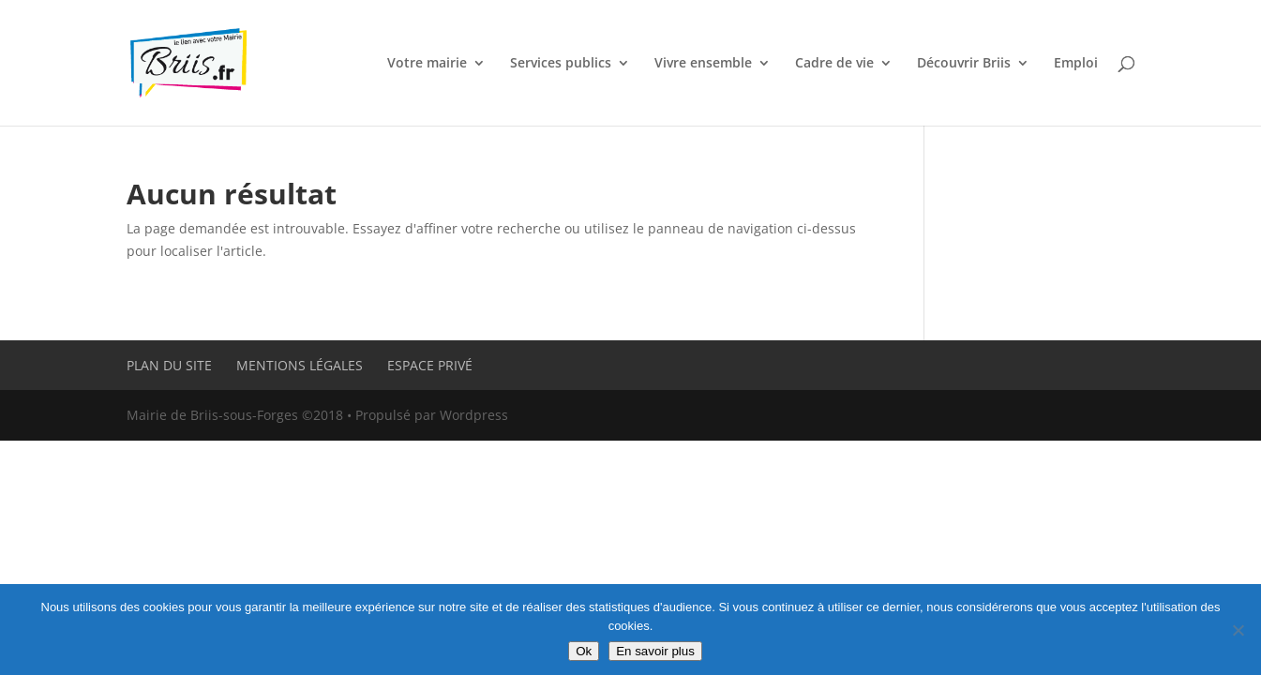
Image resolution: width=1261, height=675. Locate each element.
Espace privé (430, 365)
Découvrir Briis (964, 63)
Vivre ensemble (703, 63)
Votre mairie (427, 63)
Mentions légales (299, 365)
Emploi (1076, 63)
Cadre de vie (834, 63)
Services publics (560, 63)
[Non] (1237, 630)
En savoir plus (655, 651)
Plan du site (169, 365)
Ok (584, 651)
